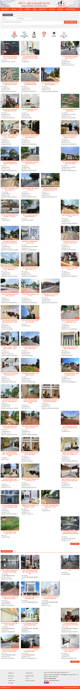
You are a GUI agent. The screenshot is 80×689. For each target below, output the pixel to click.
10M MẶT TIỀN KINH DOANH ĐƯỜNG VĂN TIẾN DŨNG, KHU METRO (30, 401)
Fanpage (10, 683)
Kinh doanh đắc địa (71, 538)
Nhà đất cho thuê (30, 246)
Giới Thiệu (11, 676)
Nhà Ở (27, 61)
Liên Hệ (10, 678)
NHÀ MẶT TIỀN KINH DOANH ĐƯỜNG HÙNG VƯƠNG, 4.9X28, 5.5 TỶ (10, 481)
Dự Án (7, 378)
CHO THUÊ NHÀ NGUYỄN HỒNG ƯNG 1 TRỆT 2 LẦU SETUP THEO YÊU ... (30, 572)
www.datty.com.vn (54, 680)
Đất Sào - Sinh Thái (10, 61)
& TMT (77, 687)
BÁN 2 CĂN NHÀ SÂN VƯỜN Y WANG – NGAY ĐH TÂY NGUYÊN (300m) (10, 454)
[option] (15, 34)
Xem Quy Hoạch (30, 680)
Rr (70, 570)
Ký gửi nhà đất (29, 676)
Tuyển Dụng (11, 680)
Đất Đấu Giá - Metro (31, 628)
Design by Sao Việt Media (69, 687)
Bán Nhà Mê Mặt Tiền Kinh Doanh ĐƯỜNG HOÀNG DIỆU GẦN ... (70, 533)
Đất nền (68, 61)
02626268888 (52, 678)
